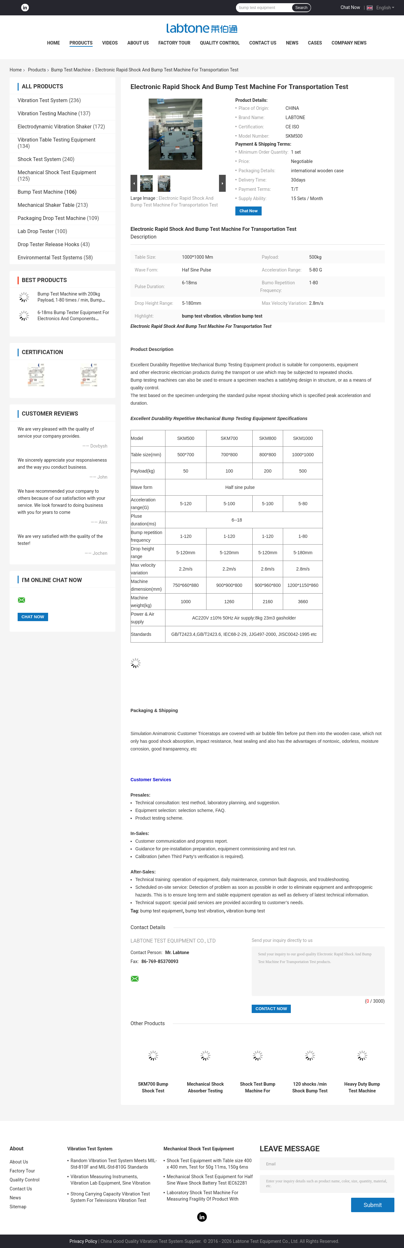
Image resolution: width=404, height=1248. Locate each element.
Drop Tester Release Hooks (48, 244)
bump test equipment (161, 910)
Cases (315, 42)
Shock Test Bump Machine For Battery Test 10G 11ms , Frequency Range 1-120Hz (257, 1088)
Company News (349, 42)
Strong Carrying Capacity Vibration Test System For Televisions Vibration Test (110, 1197)
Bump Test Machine (71, 69)
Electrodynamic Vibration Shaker (55, 127)
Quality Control (220, 42)
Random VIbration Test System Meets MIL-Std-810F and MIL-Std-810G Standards (114, 1164)
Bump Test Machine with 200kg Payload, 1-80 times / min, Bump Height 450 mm (70, 300)
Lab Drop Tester (36, 231)
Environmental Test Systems (50, 258)
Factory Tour (174, 42)
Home (53, 42)
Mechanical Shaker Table (46, 205)
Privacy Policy (83, 1241)
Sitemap (18, 1206)
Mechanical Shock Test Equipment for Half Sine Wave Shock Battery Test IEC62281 (210, 1180)
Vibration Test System (42, 100)
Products (81, 42)
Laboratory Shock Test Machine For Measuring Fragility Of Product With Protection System (203, 1196)
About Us (138, 42)
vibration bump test (245, 910)
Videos (110, 42)
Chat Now (350, 7)
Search (301, 7)
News (292, 42)
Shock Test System (39, 159)
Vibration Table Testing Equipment (57, 140)
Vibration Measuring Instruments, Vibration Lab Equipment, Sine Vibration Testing (110, 1180)
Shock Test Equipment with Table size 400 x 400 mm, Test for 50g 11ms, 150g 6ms (209, 1164)
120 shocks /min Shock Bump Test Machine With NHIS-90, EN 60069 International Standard (309, 1088)
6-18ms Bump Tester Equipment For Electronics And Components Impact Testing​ (73, 318)
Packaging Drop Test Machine (52, 218)
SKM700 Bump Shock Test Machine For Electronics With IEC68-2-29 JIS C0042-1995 (153, 1088)
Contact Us (262, 42)
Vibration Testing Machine (47, 113)
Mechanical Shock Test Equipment (57, 172)
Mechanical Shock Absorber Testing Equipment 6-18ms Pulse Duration (205, 1088)
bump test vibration (204, 910)
